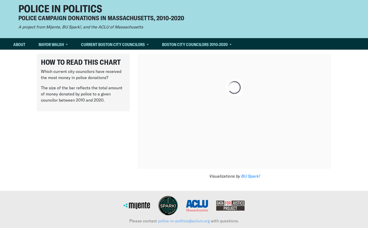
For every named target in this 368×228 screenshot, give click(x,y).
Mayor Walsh (52, 44)
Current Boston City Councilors (113, 44)
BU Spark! (250, 175)
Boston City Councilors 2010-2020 (195, 44)
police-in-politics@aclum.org (184, 220)
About (19, 44)
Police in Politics (60, 8)
